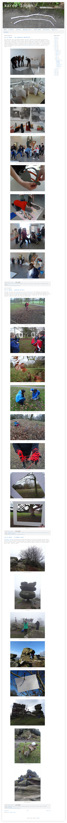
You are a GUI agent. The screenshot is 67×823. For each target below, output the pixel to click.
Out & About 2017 (30, 283)
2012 (56, 75)
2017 (56, 49)
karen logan (18, 5)
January (57, 68)
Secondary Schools (37, 283)
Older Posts (48, 810)
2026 (56, 37)
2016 (56, 69)
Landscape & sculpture (23, 283)
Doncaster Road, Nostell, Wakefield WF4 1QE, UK (16, 534)
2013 (56, 73)
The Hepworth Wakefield (19, 39)
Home (27, 810)
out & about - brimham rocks (14, 537)
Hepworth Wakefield (10, 539)
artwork (18, 29)
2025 (56, 38)
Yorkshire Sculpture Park (29, 45)
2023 (56, 41)
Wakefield (6, 284)
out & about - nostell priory (14, 290)
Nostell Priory (32, 532)
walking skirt (27, 29)
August (57, 54)
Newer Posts (7, 810)
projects (11, 29)
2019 (56, 46)
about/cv (54, 29)
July (57, 55)
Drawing (13, 283)
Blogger (38, 818)
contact (6, 32)
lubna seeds (37, 29)
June (57, 57)
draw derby (46, 29)
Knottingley (17, 283)
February (57, 59)
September (58, 53)
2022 (56, 42)
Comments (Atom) (13, 812)
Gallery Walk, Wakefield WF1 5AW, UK (14, 285)
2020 (56, 45)
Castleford (9, 283)
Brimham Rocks (10, 532)
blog (5, 29)
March (57, 58)
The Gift (47, 40)
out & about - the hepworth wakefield (17, 37)
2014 (56, 72)
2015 (56, 71)
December (57, 50)
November (57, 51)
